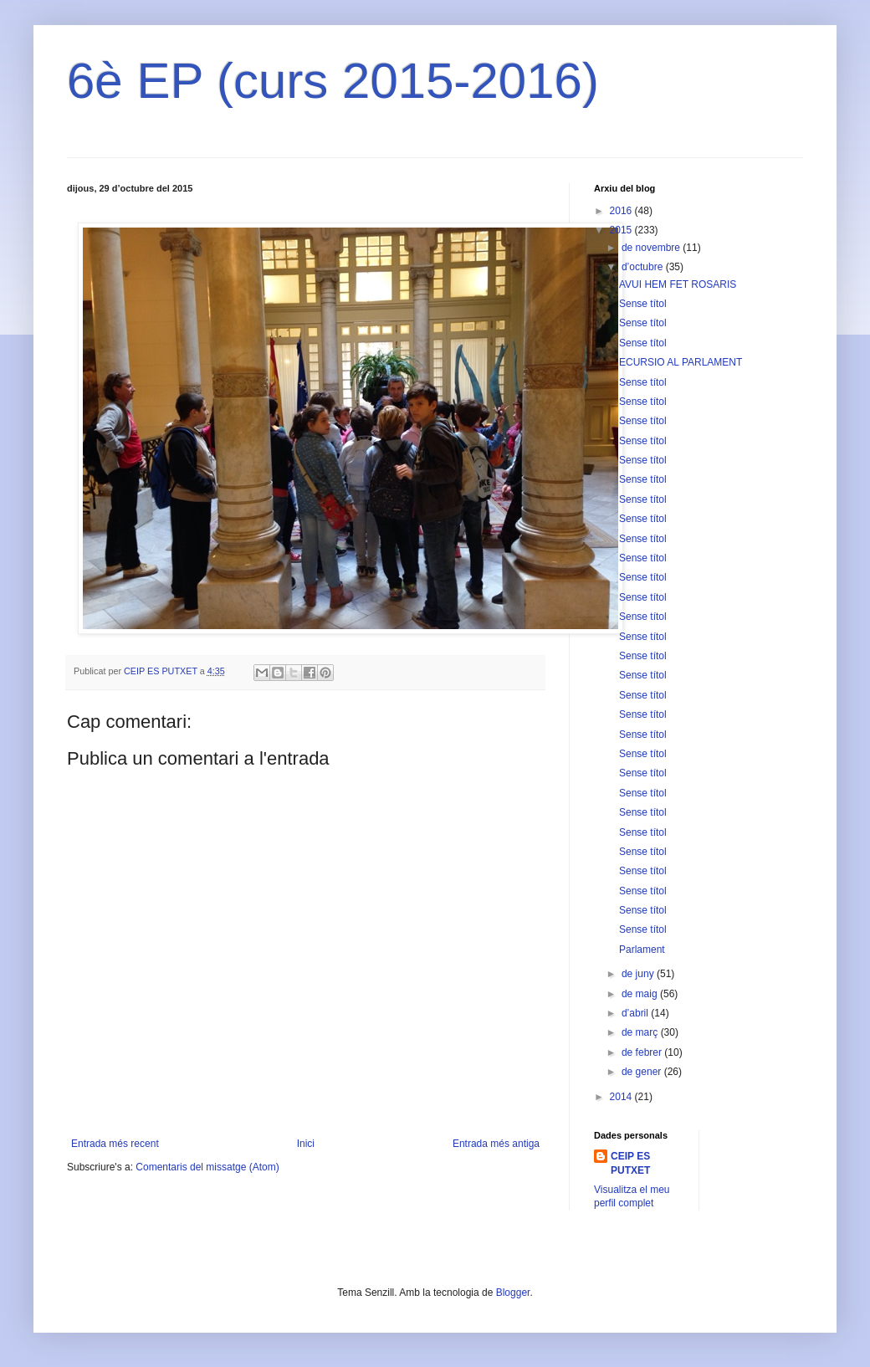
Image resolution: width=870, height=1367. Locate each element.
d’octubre (644, 267)
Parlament (642, 949)
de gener (643, 1072)
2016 (622, 211)
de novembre (652, 247)
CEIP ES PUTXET (630, 1163)
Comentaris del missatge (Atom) (207, 1167)
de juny (639, 974)
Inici (306, 1143)
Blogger (513, 1292)
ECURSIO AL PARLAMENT (680, 362)
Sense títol (643, 304)
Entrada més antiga (496, 1143)
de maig (641, 994)
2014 (622, 1097)
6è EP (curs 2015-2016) (333, 81)
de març (641, 1032)
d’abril (636, 1013)
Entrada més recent (115, 1143)
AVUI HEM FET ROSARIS (677, 284)
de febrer (643, 1052)
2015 (622, 230)
